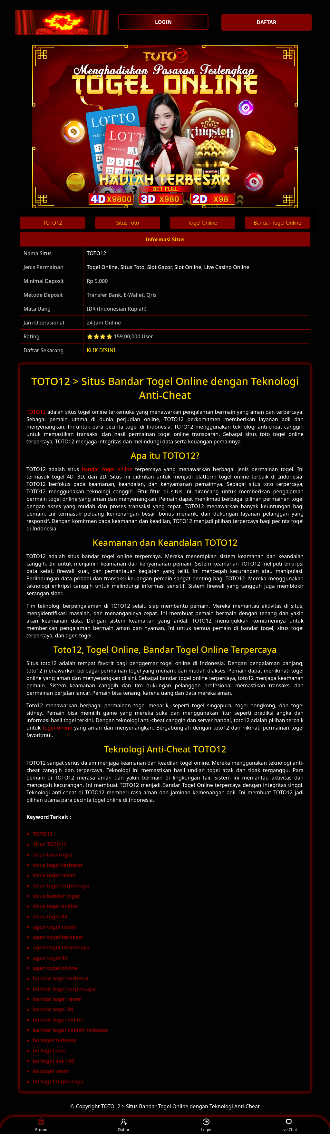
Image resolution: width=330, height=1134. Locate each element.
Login (206, 1125)
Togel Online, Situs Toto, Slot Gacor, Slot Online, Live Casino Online (168, 267)
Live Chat (288, 1125)
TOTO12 (96, 253)
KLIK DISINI (101, 350)
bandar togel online (107, 469)
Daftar (124, 1125)
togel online (57, 727)
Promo (41, 1125)
